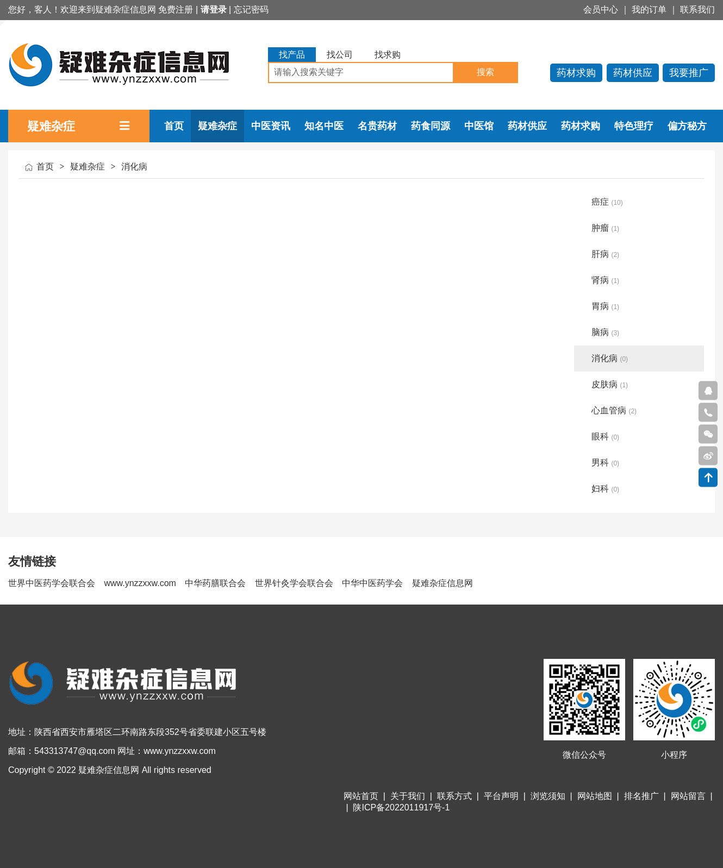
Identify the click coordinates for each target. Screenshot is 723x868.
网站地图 (594, 796)
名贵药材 (377, 126)
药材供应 (632, 72)
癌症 (607, 201)
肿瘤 (605, 227)
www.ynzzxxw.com (140, 583)
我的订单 (649, 9)
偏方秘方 (687, 126)
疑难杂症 (217, 126)
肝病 (605, 254)
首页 (174, 126)
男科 (605, 462)
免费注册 (175, 9)
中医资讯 (270, 126)
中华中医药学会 (372, 583)
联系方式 (454, 796)
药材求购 (576, 72)
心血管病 (614, 410)
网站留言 (688, 796)
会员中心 (600, 9)
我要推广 (688, 72)
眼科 (605, 436)
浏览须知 (548, 796)
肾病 (605, 280)
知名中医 (324, 126)
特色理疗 (633, 126)
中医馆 (479, 126)
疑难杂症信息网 (442, 583)
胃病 (605, 306)
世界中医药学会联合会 (51, 583)
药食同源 (430, 126)
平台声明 (501, 796)
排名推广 (641, 796)
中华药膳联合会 (215, 583)
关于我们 (407, 796)
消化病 (134, 166)
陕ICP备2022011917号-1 (401, 807)
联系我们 (697, 9)
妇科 (605, 488)
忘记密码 (251, 9)
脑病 (605, 332)
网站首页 (361, 796)
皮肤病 (609, 384)
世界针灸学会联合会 (294, 583)
